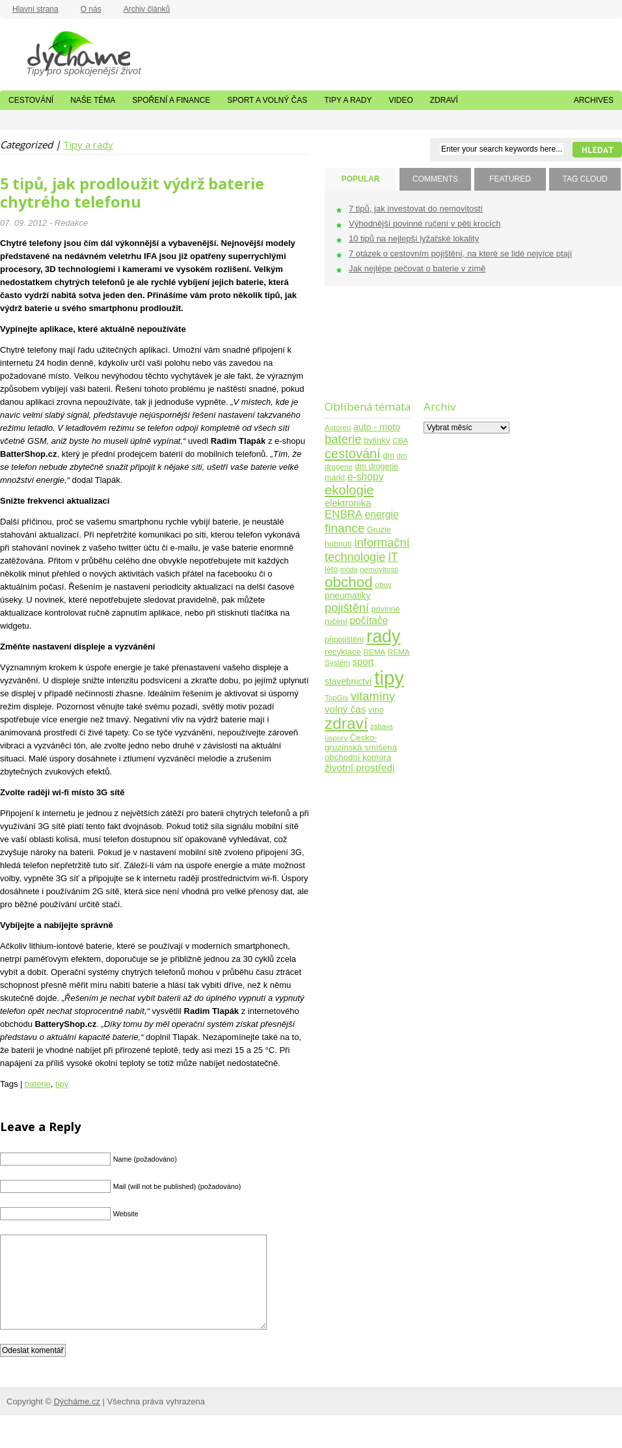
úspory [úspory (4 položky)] (336, 737)
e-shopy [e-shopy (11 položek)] (365, 476)
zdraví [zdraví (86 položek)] (346, 723)
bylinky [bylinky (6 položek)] (377, 440)
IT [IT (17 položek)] (393, 557)
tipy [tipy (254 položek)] (389, 678)
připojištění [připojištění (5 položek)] (344, 639)
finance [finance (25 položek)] (344, 528)
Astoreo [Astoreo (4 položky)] (338, 427)
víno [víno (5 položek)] (376, 710)
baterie (38, 1084)
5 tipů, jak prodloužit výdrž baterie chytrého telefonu (132, 192)
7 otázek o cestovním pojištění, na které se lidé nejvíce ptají (460, 253)
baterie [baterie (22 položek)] (343, 439)
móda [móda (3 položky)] (349, 569)
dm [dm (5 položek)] (388, 455)
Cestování (30, 100)
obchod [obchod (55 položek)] (349, 582)
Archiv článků (147, 9)
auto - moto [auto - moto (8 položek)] (376, 427)
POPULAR (361, 179)
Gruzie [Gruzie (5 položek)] (379, 529)
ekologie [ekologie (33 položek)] (349, 490)
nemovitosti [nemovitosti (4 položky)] (379, 569)
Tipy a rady (348, 100)
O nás (91, 9)
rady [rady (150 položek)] (383, 636)
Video (400, 100)
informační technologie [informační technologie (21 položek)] (367, 550)
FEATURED (510, 179)
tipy (61, 1084)
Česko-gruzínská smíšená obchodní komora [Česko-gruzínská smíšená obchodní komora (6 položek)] (361, 747)
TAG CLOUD (584, 179)
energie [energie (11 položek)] (382, 514)
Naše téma (92, 100)
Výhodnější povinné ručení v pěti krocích (424, 223)
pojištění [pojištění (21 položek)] (347, 607)
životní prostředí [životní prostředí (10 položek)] (360, 767)
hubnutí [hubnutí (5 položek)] (338, 544)
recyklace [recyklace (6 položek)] (343, 652)
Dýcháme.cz (65, 51)
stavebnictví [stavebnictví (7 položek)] (348, 682)
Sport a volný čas (267, 100)
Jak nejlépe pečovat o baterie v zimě (417, 268)
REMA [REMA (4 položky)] (375, 652)
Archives (594, 100)
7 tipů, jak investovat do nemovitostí (416, 208)
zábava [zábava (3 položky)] (381, 726)
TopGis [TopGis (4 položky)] (336, 697)
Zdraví (444, 100)
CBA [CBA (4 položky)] (400, 440)
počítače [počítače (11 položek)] (368, 620)
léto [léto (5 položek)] (331, 569)
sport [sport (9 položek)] (363, 662)
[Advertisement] (365, 351)
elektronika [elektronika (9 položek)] (348, 503)
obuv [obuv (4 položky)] (383, 584)
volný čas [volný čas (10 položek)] (345, 709)
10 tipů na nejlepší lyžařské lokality (414, 238)
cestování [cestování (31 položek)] (353, 453)
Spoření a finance (171, 100)
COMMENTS (435, 179)
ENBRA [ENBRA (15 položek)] (343, 514)
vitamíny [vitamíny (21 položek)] (373, 696)
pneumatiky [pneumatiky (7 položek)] (347, 596)
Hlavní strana (35, 9)
